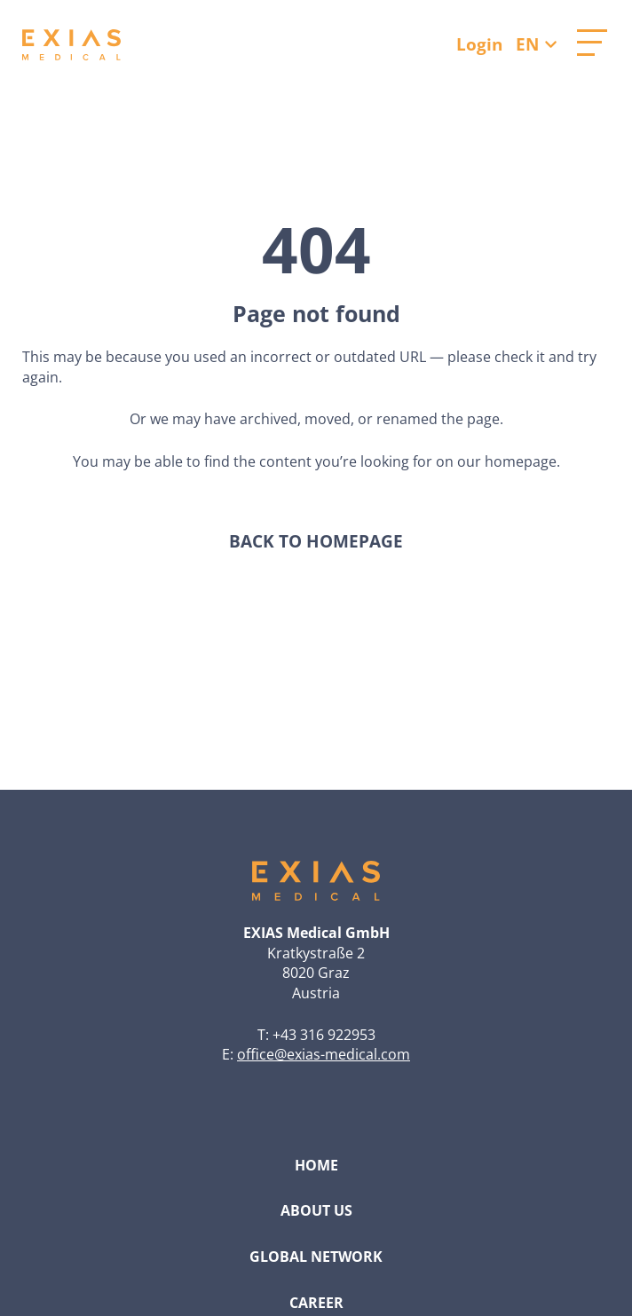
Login (479, 44)
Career (316, 1302)
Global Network (316, 1256)
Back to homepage (316, 541)
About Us (316, 1210)
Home (316, 1165)
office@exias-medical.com (323, 1054)
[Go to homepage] (71, 44)
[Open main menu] (592, 42)
